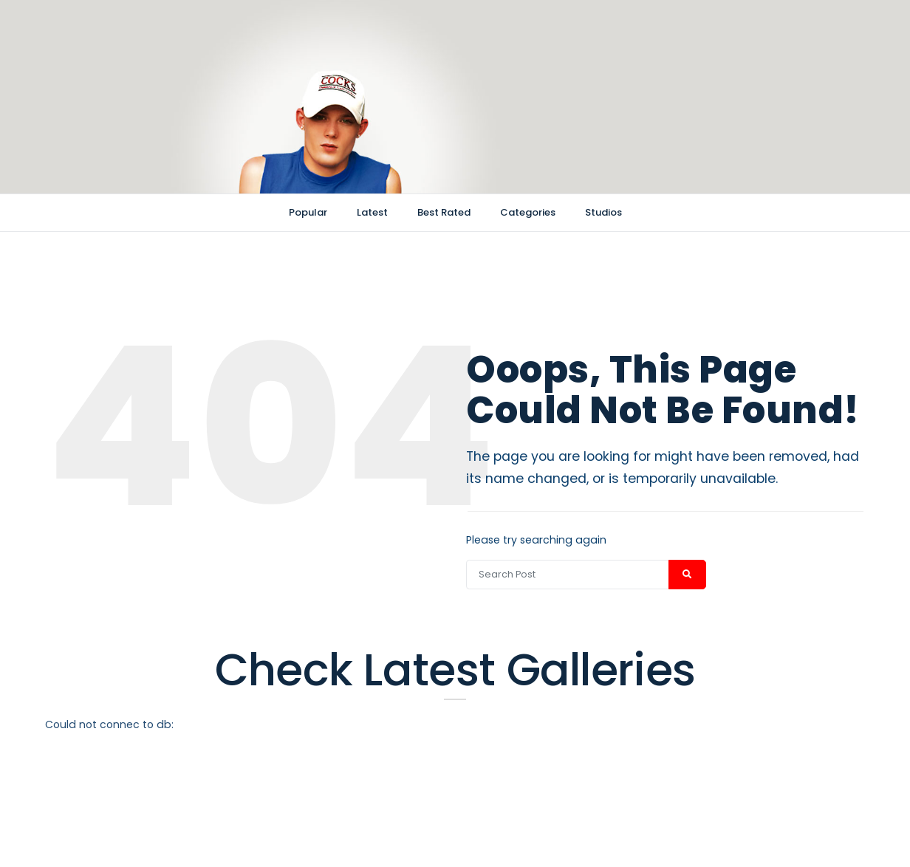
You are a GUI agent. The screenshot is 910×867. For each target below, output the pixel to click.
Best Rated (444, 212)
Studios (603, 212)
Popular (308, 212)
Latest (372, 212)
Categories (527, 212)
